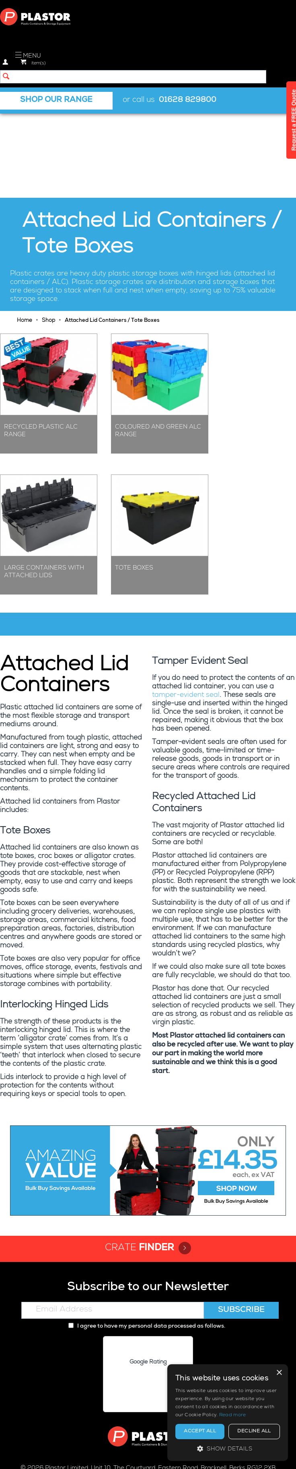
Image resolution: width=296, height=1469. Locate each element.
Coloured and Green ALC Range (158, 346)
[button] (227, 1448)
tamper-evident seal (186, 610)
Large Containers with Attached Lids (44, 487)
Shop (48, 235)
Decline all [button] (254, 1431)
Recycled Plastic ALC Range (41, 346)
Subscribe (241, 1225)
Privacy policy (91, 1455)
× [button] (279, 1373)
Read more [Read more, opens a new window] (232, 1415)
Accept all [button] (200, 1431)
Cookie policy (135, 1455)
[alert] (227, 1412)
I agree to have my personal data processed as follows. (146, 1241)
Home (24, 235)
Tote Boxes (134, 483)
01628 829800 (187, 100)
